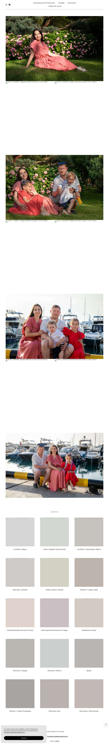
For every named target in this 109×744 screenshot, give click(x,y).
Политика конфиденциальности (57, 737)
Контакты (72, 3)
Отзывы (61, 3)
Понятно (24, 738)
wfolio (57, 742)
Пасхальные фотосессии (44, 3)
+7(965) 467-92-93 (54, 6)
